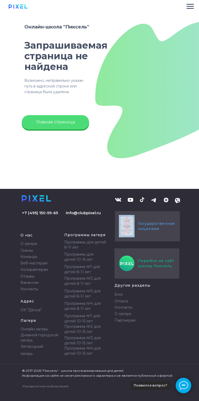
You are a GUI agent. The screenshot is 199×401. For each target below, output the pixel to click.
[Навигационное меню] (190, 6)
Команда (28, 256)
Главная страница (55, 122)
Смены (26, 250)
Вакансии (29, 282)
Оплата (121, 301)
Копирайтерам (34, 269)
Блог (119, 294)
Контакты (29, 289)
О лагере (28, 243)
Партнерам (125, 320)
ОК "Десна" (31, 310)
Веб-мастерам (33, 263)
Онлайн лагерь (34, 329)
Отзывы (27, 276)
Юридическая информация (45, 386)
